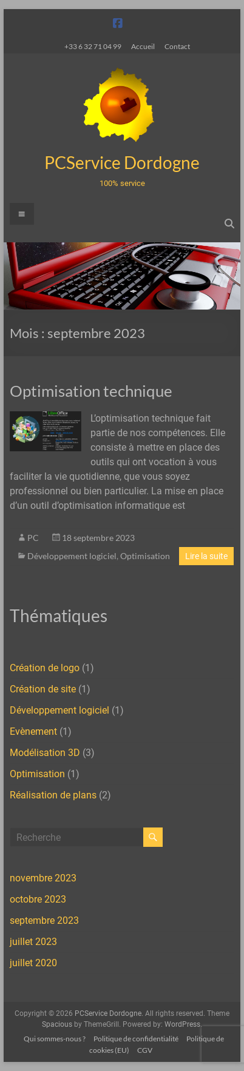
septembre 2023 (44, 920)
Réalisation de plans (53, 795)
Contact (177, 46)
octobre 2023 (38, 899)
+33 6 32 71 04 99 (92, 46)
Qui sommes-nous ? (55, 1038)
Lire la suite (206, 556)
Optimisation (145, 556)
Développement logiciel (72, 556)
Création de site (43, 689)
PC (33, 537)
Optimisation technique (91, 390)
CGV (144, 1050)
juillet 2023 (33, 941)
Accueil (143, 46)
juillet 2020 (33, 963)
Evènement (33, 731)
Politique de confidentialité (135, 1038)
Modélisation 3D (45, 752)
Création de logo (45, 668)
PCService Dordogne (122, 162)
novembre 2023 (43, 878)
